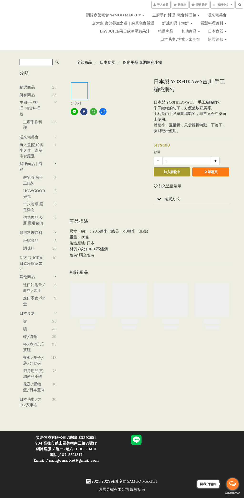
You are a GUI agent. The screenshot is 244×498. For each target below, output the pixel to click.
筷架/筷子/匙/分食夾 (33, 360)
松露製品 (30, 240)
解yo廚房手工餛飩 (33, 180)
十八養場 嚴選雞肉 (33, 207)
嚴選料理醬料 (213, 23)
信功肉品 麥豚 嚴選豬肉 (33, 220)
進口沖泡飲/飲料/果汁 (34, 287)
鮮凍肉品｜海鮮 (177, 23)
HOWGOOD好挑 (34, 193)
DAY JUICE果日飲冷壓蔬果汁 (125, 31)
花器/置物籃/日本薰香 (34, 387)
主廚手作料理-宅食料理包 (175, 15)
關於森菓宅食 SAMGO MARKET (115, 15)
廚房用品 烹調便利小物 (33, 373)
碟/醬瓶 (30, 336)
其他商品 (190, 31)
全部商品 (84, 62)
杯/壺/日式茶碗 (33, 347)
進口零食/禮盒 (34, 301)
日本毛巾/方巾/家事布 (180, 39)
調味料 (29, 248)
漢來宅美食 (217, 15)
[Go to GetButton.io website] (232, 493)
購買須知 (217, 39)
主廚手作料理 (32, 124)
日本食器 (217, 31)
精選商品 (165, 31)
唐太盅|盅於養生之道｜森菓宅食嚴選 (123, 23)
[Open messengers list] (233, 484)
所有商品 (27, 94)
